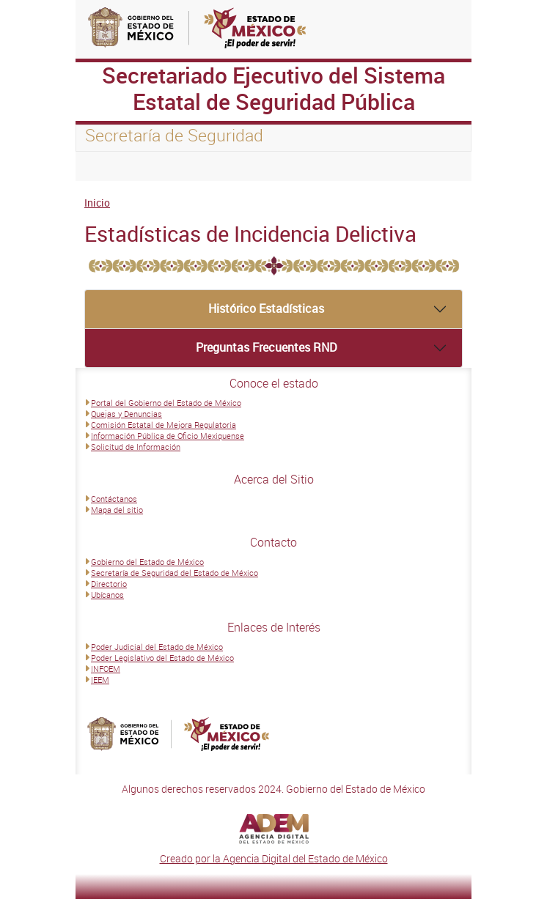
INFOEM (105, 668)
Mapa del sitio (117, 509)
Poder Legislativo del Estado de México (162, 657)
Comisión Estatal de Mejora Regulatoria (163, 424)
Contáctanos (114, 498)
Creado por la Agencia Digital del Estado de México (274, 858)
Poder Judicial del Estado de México (157, 646)
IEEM (100, 679)
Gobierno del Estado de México (147, 561)
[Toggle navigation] (104, 166)
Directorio (109, 583)
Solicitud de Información (135, 446)
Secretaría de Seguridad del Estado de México (174, 572)
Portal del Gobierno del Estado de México (166, 402)
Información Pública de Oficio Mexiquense (167, 435)
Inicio (97, 203)
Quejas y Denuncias (126, 413)
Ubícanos (107, 594)
